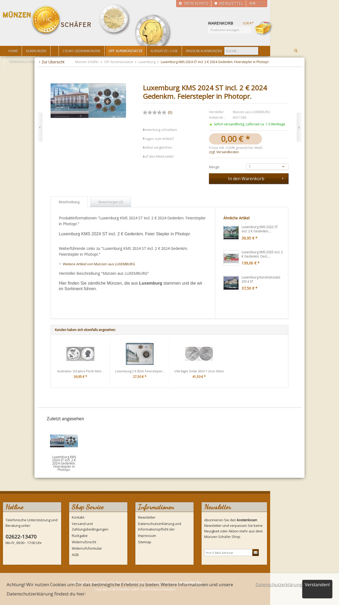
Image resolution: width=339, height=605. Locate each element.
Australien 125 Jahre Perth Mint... (80, 371)
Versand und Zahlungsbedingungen (90, 526)
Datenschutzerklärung (279, 584)
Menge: (214, 167)
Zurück (39, 127)
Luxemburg (147, 62)
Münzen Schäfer (47, 20)
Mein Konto (196, 3)
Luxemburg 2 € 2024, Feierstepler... (140, 371)
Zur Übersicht (53, 61)
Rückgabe (80, 535)
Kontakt (78, 517)
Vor (299, 127)
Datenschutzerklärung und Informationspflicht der (159, 526)
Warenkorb (264, 28)
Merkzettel (231, 3)
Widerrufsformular (87, 548)
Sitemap (144, 542)
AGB (75, 554)
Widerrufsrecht (84, 542)
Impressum (147, 535)
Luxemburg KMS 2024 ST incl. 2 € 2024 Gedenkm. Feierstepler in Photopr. (64, 459)
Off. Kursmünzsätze (119, 62)
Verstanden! (317, 584)
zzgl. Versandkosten (224, 152)
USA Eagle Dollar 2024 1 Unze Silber (199, 371)
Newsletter (146, 517)
